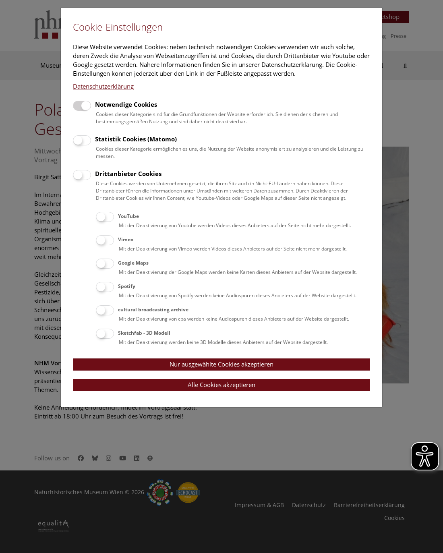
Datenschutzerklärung (103, 86)
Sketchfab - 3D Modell (144, 332)
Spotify (126, 286)
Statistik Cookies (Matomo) (136, 139)
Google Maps (133, 262)
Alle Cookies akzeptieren (221, 385)
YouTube (128, 216)
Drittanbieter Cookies (128, 174)
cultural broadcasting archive (153, 309)
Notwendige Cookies (126, 104)
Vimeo (125, 239)
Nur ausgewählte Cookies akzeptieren (221, 364)
